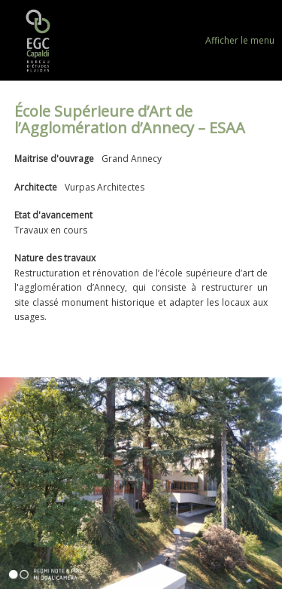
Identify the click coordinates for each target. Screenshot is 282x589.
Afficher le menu (239, 40)
